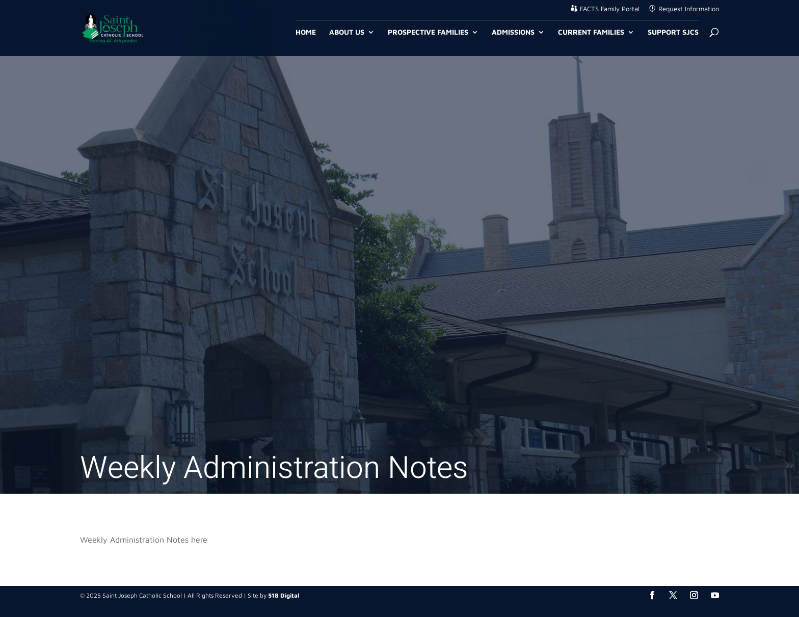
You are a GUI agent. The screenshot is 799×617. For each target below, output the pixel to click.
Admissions (513, 32)
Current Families (591, 32)
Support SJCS (673, 32)
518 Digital (283, 595)
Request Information (688, 9)
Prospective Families (428, 32)
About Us (346, 32)
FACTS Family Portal (610, 9)
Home (306, 32)
